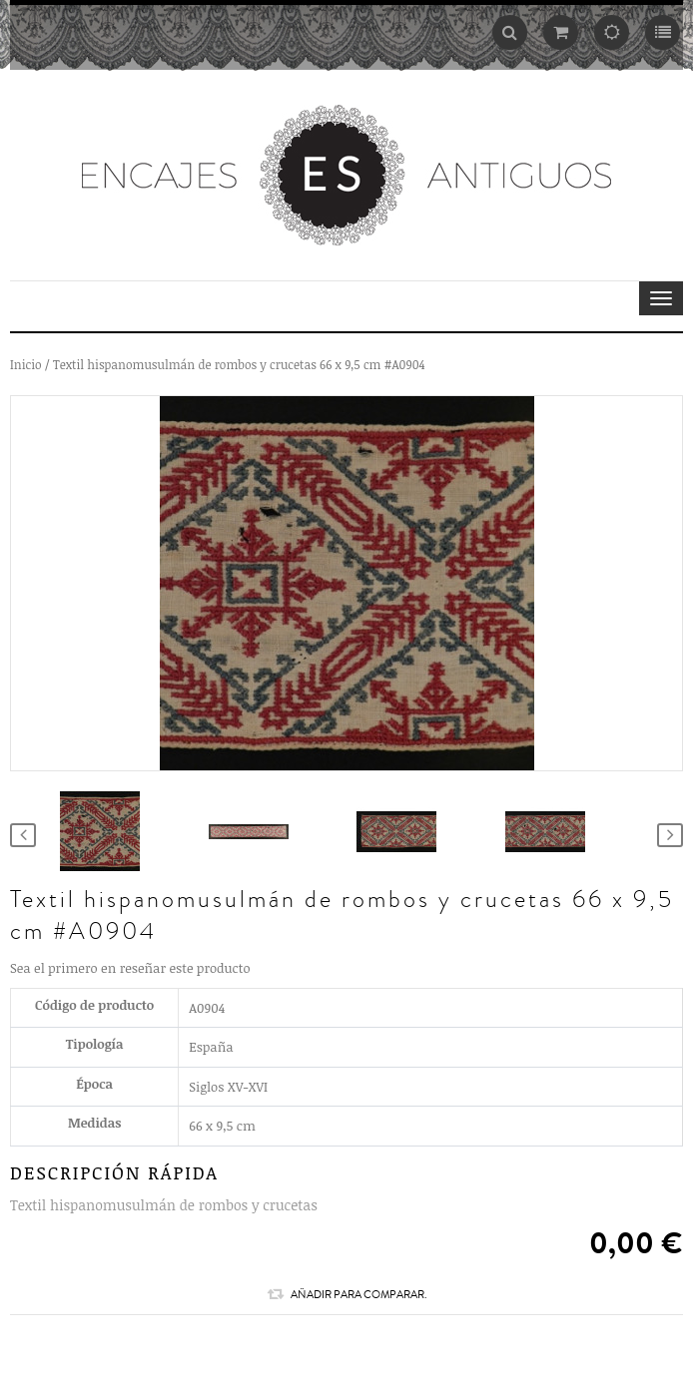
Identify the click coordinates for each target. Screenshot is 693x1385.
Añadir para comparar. (347, 1294)
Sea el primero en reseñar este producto (130, 968)
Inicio (26, 364)
